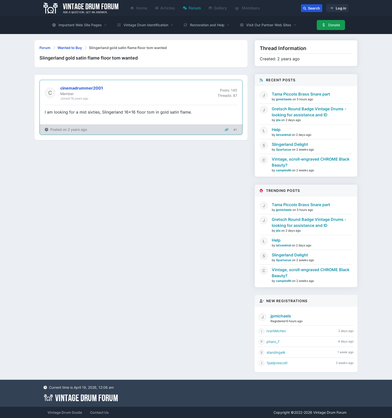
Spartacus (284, 149)
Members (247, 8)
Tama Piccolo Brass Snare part (301, 94)
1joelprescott (277, 363)
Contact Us (99, 412)
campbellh (284, 170)
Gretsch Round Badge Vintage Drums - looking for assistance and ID (309, 111)
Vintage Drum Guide (65, 412)
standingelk (276, 352)
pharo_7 (273, 341)
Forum (192, 8)
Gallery (218, 8)
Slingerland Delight (290, 144)
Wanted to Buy (70, 48)
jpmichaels (284, 99)
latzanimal (284, 135)
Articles (165, 8)
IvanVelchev (276, 331)
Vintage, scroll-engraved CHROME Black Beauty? (311, 162)
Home (138, 8)
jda (278, 120)
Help (276, 129)
